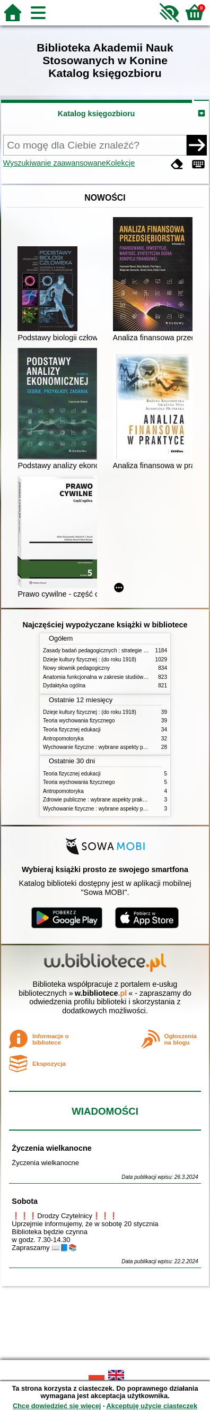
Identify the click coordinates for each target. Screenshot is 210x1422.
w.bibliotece (101, 993)
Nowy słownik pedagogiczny (76, 668)
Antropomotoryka (63, 739)
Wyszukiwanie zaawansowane (54, 163)
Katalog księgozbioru (96, 113)
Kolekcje (120, 163)
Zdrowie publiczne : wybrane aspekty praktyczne (100, 800)
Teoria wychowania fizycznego (79, 720)
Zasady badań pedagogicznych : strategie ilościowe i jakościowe (119, 650)
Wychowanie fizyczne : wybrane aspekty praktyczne (104, 747)
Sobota (25, 1201)
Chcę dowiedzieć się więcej (57, 1406)
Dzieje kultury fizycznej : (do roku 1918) (89, 659)
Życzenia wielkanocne (51, 1148)
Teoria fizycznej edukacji (72, 729)
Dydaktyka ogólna (64, 685)
